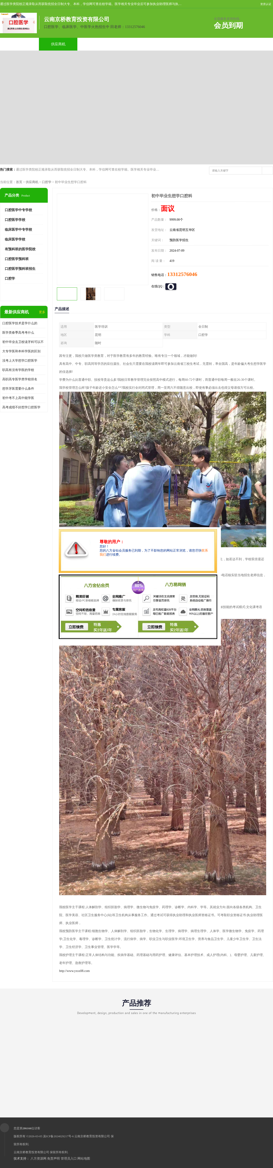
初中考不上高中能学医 (18, 398)
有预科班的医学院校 (20, 249)
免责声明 (53, 1158)
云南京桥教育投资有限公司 (92, 1136)
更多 (42, 312)
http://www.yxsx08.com (74, 971)
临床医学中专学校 (18, 229)
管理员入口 (69, 1158)
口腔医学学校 (15, 220)
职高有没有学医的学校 (18, 370)
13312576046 (182, 274)
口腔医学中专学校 (18, 210)
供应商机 (58, 44)
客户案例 (214, 44)
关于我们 (136, 44)
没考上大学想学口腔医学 (19, 360)
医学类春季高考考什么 (18, 332)
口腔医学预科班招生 (20, 269)
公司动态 (175, 44)
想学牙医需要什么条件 (18, 388)
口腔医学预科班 (17, 259)
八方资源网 (38, 1158)
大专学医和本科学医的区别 (21, 351)
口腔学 (46, 182)
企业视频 (97, 44)
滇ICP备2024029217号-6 (58, 1136)
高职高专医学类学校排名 (19, 379)
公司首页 (19, 44)
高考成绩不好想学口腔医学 (21, 407)
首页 (19, 182)
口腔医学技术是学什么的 (19, 323)
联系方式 (252, 44)
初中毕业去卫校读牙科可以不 (23, 342)
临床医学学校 (15, 239)
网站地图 (83, 1158)
